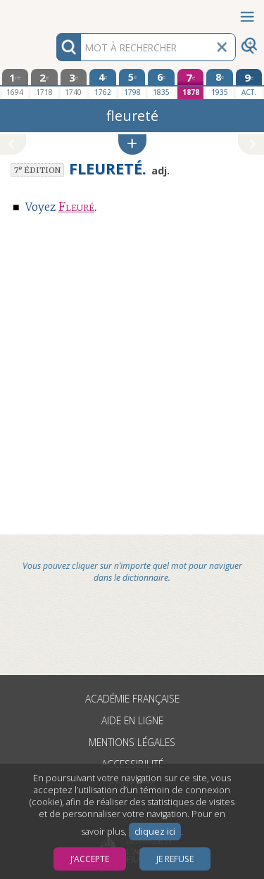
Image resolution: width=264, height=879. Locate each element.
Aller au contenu (55, 12)
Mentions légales (132, 742)
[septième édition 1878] (190, 84)
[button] (132, 144)
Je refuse (175, 859)
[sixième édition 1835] (161, 83)
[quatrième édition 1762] (102, 83)
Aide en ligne (132, 720)
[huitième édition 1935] (219, 83)
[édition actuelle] (249, 84)
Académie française (132, 698)
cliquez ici (154, 832)
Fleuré (76, 207)
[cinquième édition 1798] (132, 83)
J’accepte (89, 859)
